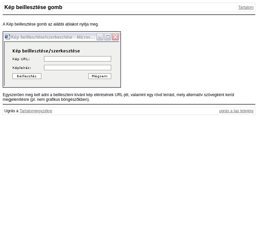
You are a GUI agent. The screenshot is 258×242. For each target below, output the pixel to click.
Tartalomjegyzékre (35, 111)
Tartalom (246, 7)
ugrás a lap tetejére (236, 111)
